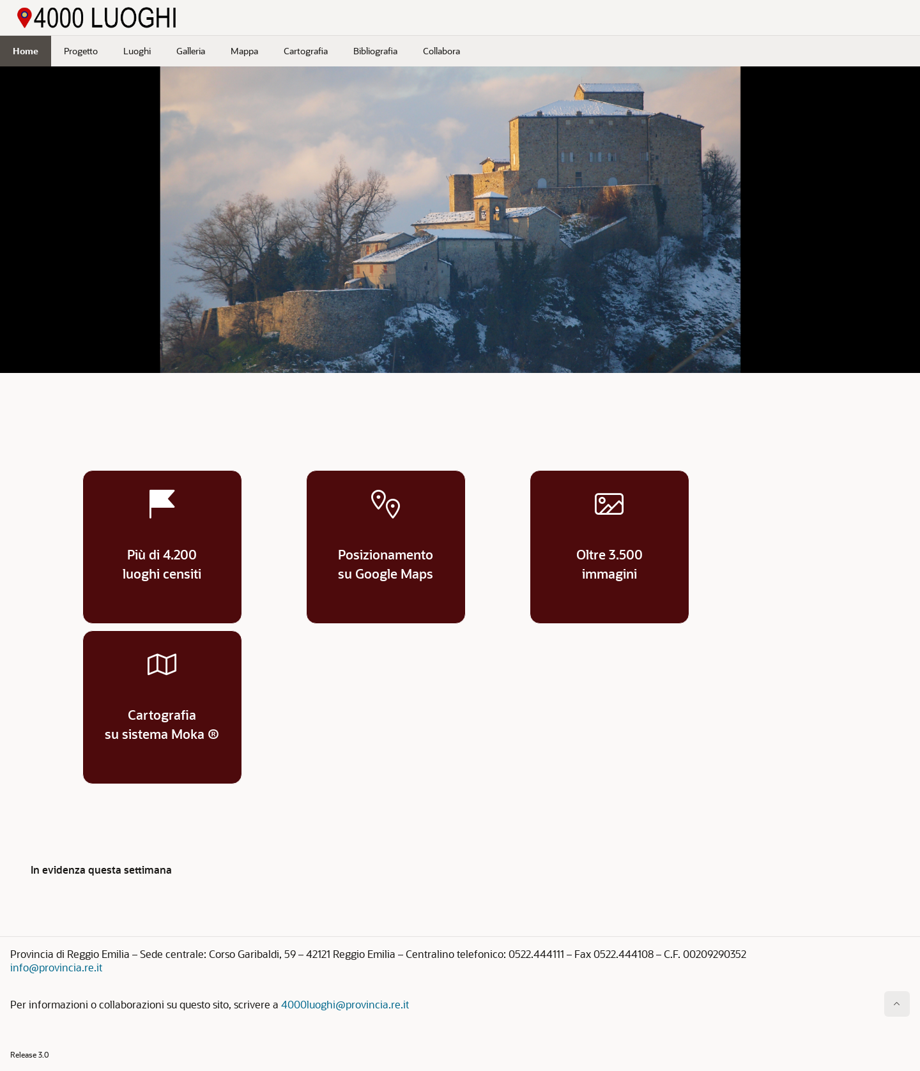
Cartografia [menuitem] (306, 51)
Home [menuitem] (25, 51)
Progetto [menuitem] (81, 51)
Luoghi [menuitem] (137, 51)
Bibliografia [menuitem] (375, 51)
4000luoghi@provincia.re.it (345, 1004)
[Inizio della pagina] (897, 1004)
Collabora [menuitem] (441, 51)
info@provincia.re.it (56, 967)
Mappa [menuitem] (244, 51)
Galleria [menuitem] (190, 51)
